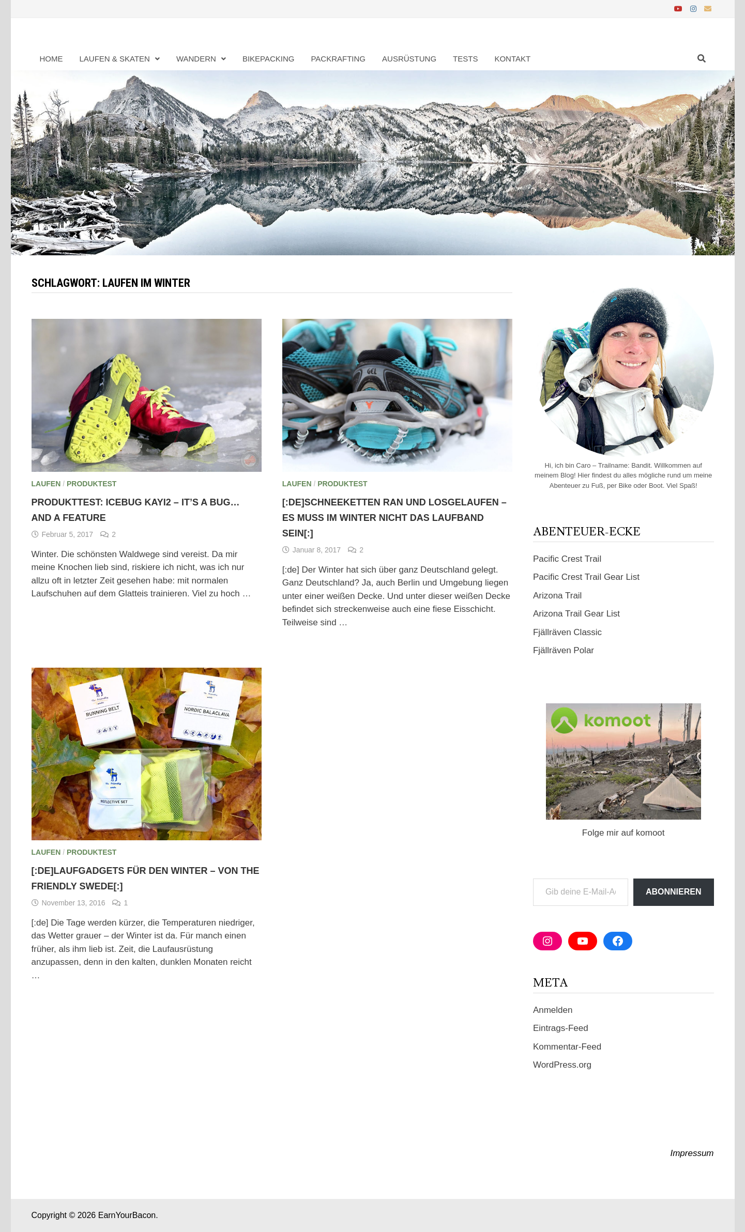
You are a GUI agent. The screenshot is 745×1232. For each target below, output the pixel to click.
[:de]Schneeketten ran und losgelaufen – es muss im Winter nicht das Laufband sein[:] (394, 517)
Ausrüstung (409, 58)
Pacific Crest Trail (567, 559)
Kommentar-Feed (567, 1047)
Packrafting (338, 58)
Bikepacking (268, 58)
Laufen (46, 484)
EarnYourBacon (127, 1215)
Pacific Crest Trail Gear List (586, 577)
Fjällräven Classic (567, 632)
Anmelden (553, 1010)
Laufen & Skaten (115, 58)
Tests (465, 58)
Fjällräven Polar (563, 650)
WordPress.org (562, 1065)
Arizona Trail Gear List (576, 614)
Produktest (91, 484)
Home (51, 58)
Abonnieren (674, 891)
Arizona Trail (557, 595)
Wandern (196, 58)
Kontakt (512, 58)
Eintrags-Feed (560, 1028)
